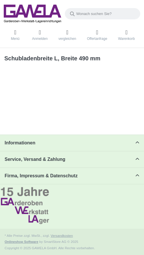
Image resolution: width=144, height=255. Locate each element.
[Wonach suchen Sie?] (102, 13)
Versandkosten (62, 235)
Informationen (20, 142)
